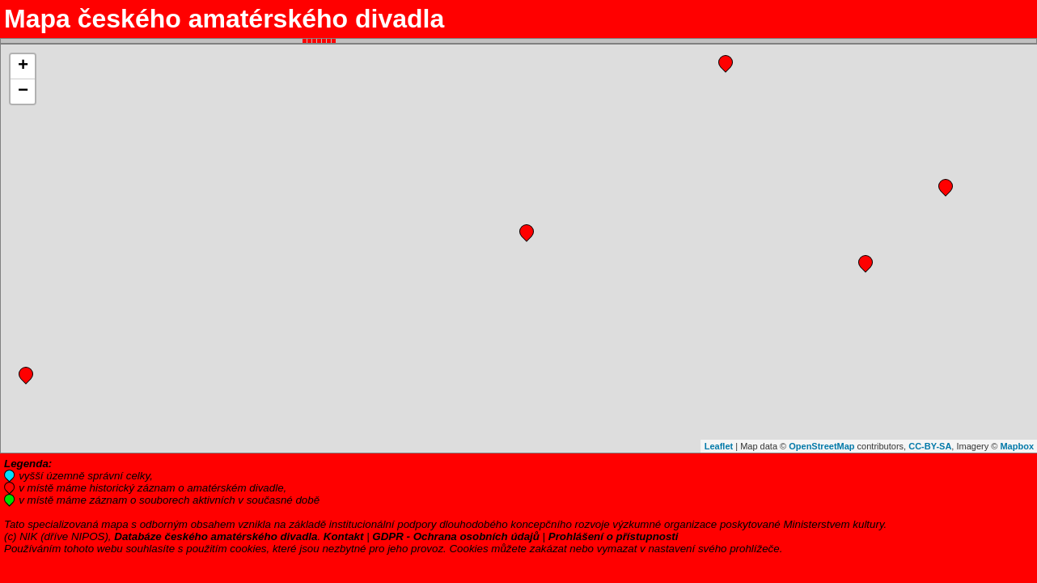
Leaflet (719, 446)
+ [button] (23, 66)
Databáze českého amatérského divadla (215, 536)
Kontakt (344, 536)
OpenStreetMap (821, 446)
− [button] (23, 91)
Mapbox (1017, 446)
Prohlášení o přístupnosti (613, 536)
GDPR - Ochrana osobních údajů (456, 536)
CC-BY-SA (929, 446)
